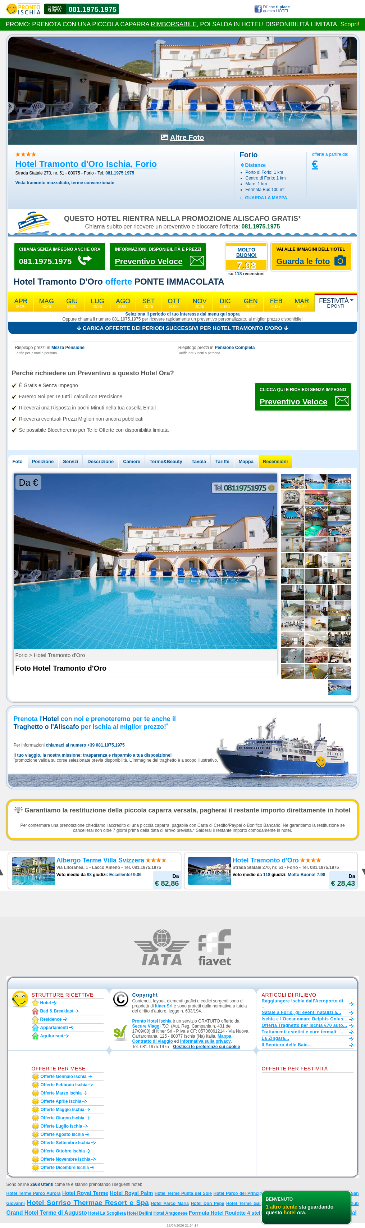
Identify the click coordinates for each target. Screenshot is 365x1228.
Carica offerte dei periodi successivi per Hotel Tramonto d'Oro (182, 328)
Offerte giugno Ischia (63, 1117)
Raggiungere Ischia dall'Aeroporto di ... (302, 1003)
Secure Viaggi (146, 1026)
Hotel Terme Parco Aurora (33, 1193)
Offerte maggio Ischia (63, 1109)
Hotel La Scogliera (107, 1213)
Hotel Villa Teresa (294, 1203)
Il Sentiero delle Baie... (287, 1044)
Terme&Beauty (166, 461)
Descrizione (100, 461)
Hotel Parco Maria (170, 1203)
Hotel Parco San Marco (293, 1193)
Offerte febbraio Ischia (64, 1084)
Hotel (45, 1002)
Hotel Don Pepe (207, 1203)
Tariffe (222, 461)
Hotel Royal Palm (131, 1193)
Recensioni (275, 461)
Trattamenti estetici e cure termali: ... (302, 1031)
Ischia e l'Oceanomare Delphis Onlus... (305, 1018)
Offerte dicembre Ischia (65, 1167)
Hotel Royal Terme (85, 1193)
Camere (131, 461)
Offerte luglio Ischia (61, 1126)
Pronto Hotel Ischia (152, 1021)
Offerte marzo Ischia (61, 1093)
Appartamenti (54, 1027)
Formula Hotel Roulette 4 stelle (227, 1213)
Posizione (43, 461)
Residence (51, 1019)
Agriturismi (51, 1035)
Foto (18, 461)
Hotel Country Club (338, 1203)
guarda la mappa (266, 197)
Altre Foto (187, 137)
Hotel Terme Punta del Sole (183, 1193)
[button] (206, 1047)
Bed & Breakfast (57, 1011)
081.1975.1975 (93, 9)
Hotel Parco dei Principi (238, 1193)
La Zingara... (275, 1038)
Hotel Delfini (139, 1213)
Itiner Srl (164, 1006)
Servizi (70, 461)
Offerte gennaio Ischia (64, 1076)
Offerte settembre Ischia (66, 1142)
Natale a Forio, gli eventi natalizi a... (301, 1012)
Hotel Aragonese (171, 1213)
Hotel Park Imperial (331, 1213)
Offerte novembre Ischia (66, 1159)
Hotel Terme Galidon (248, 1203)
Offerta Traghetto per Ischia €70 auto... (304, 1025)
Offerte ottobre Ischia (63, 1151)
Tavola (199, 461)
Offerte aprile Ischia (61, 1101)
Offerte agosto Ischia (62, 1134)
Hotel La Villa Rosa (285, 1213)
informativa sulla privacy (205, 1041)
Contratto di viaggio (152, 1041)
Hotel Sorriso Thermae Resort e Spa (88, 1202)
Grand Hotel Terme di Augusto (46, 1213)
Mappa (246, 461)
